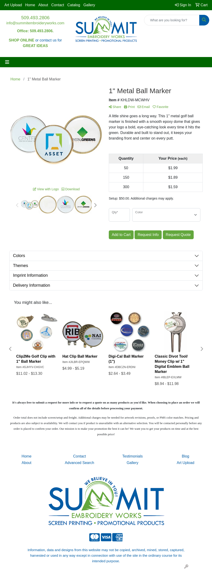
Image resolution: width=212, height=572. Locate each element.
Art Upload (13, 5)
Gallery (89, 5)
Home (30, 5)
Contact (57, 5)
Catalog (73, 5)
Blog (185, 456)
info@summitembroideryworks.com (35, 23)
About (43, 5)
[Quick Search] (171, 20)
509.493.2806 (35, 17)
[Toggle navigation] (7, 62)
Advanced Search (79, 463)
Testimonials (132, 456)
